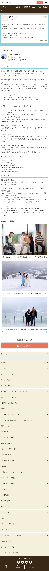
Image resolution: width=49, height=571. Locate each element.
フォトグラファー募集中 (24, 547)
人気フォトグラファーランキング (25, 472)
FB (18, 562)
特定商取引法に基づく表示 (24, 403)
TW (22, 562)
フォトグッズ (24, 512)
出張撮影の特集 (25, 455)
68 (20, 57)
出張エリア (24, 432)
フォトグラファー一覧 (24, 437)
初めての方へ (25, 489)
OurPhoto (24, 559)
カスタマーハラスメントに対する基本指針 (24, 391)
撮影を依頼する (24, 346)
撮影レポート (25, 466)
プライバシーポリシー (24, 374)
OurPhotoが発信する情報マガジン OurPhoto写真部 (24, 420)
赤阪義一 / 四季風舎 (14, 54)
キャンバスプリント (25, 524)
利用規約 (24, 362)
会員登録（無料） (24, 501)
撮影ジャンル (24, 426)
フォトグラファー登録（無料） (24, 553)
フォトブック (25, 518)
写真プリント (25, 530)
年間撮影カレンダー (25, 460)
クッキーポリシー (24, 380)
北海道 (11, 19)
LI (30, 562)
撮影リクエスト (24, 506)
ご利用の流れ (25, 495)
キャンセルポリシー (24, 386)
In (26, 562)
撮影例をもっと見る (24, 340)
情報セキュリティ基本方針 (24, 397)
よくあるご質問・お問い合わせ (24, 414)
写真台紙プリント (25, 541)
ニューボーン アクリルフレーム (25, 535)
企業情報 (24, 368)
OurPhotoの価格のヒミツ (25, 483)
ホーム (4, 354)
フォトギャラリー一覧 (25, 449)
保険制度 (24, 409)
